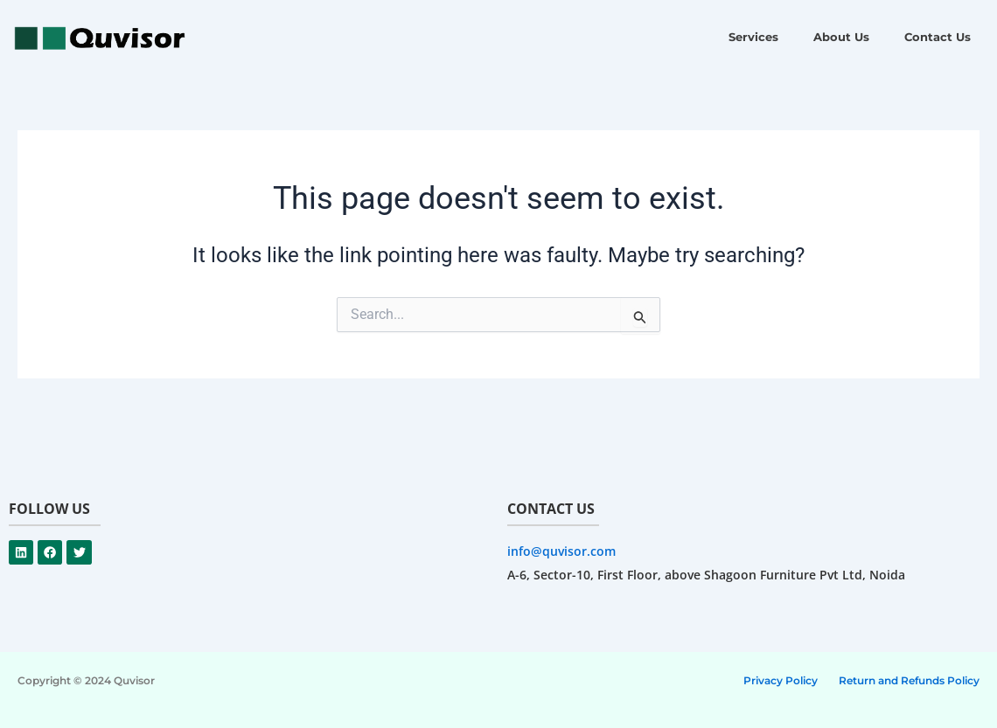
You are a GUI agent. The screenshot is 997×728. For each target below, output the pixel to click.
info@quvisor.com (561, 551)
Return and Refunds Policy (909, 680)
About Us (841, 37)
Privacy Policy (780, 680)
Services (753, 37)
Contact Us (937, 37)
